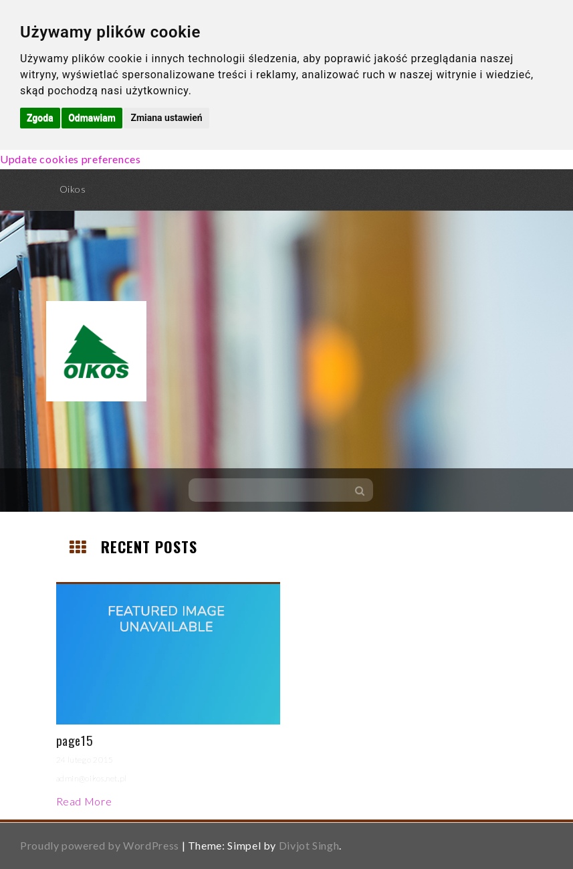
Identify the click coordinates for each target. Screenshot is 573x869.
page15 (75, 740)
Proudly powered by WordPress (99, 845)
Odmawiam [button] (92, 117)
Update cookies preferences (70, 159)
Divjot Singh (309, 845)
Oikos (73, 189)
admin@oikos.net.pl (92, 778)
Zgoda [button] (40, 117)
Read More (84, 801)
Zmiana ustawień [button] (166, 117)
